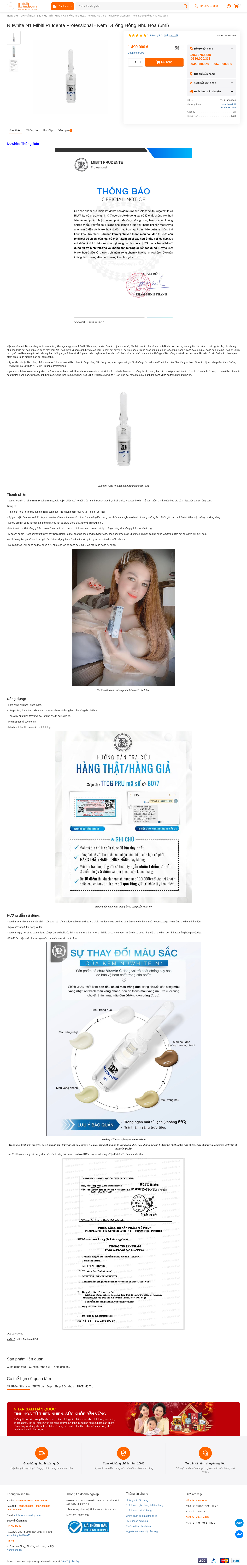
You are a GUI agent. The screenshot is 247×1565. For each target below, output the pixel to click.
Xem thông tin (14, 1535)
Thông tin (32, 130)
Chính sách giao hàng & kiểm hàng (144, 1505)
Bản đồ (26, 1535)
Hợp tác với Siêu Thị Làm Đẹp (142, 1531)
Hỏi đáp (48, 130)
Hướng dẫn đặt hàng (137, 1500)
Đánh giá (65, 130)
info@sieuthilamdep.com (27, 1515)
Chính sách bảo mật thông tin (141, 1515)
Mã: (219, 35)
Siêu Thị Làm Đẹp (70, 1561)
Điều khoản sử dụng (137, 1521)
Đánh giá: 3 (156, 35)
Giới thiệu (15, 130)
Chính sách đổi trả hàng (138, 1510)
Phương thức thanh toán (139, 1526)
